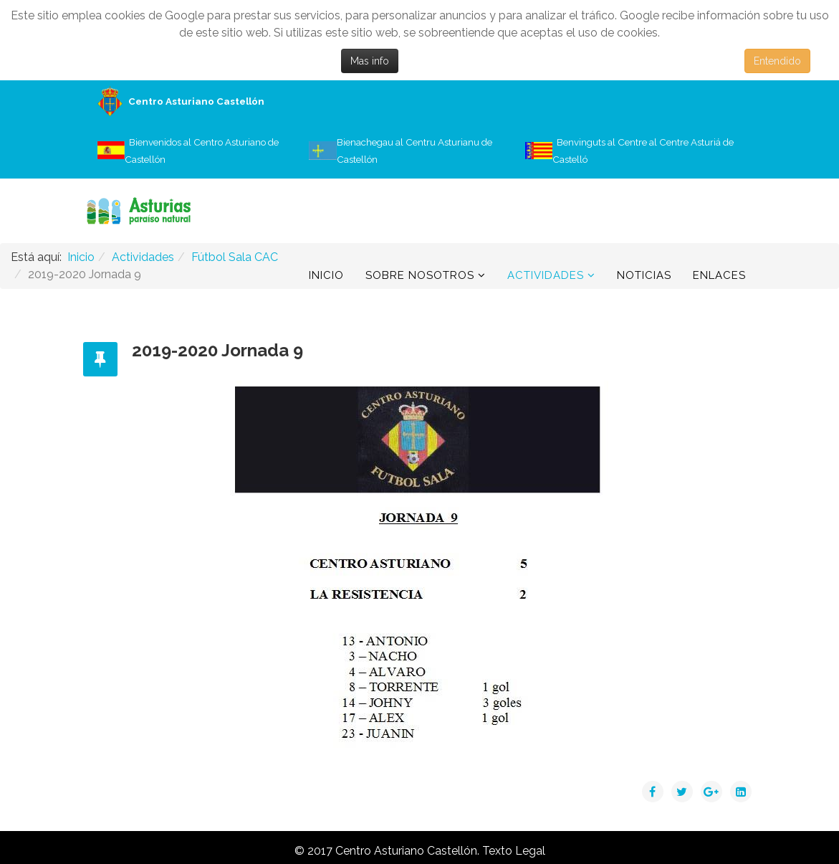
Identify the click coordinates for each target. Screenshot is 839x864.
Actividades (545, 275)
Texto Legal (513, 851)
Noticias (644, 275)
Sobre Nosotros (419, 275)
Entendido (777, 61)
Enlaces (719, 275)
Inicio (326, 275)
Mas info (369, 61)
